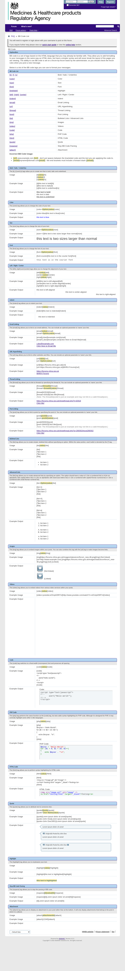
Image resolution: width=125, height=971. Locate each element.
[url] (11, 106)
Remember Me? (73, 5)
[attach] (13, 150)
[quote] (12, 142)
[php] (12, 134)
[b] (11, 75)
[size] (12, 83)
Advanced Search (110, 30)
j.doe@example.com (45, 344)
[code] (12, 130)
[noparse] (13, 146)
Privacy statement (102, 931)
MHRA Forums (43, 373)
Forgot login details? (108, 7)
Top (113, 931)
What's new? (26, 26)
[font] (12, 87)
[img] (12, 122)
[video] (12, 126)
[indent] (13, 98)
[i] (13, 75)
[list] (11, 118)
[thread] (13, 110)
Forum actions (21, 30)
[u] (16, 75)
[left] (11, 95)
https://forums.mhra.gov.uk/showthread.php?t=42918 (59, 401)
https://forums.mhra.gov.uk (48, 371)
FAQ (11, 30)
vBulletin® (62, 939)
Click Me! (40, 403)
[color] (12, 79)
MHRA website (87, 931)
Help (101, 2)
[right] (16, 95)
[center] (23, 95)
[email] (12, 102)
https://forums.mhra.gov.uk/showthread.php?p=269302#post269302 (65, 431)
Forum (14, 26)
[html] (12, 138)
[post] (12, 114)
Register (110, 2)
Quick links (33, 30)
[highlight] (14, 91)
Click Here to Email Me (46, 346)
